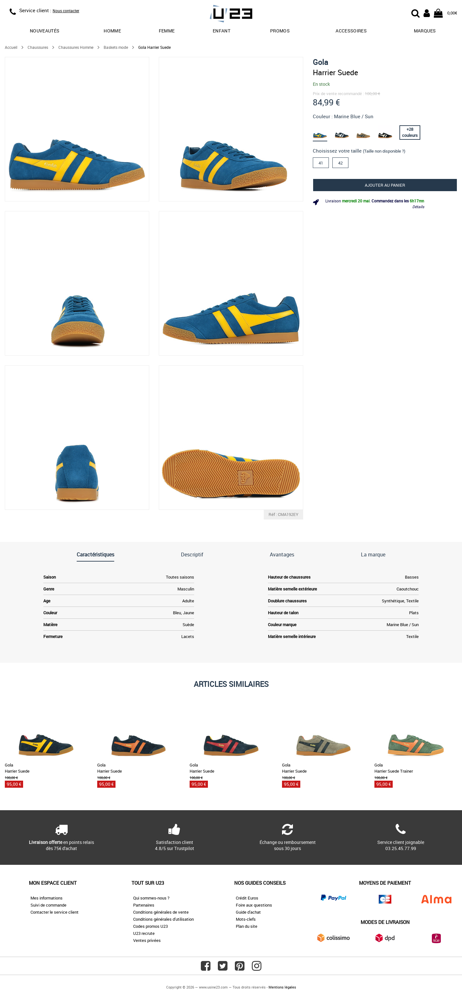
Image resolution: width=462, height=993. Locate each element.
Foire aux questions (254, 905)
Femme (167, 31)
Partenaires (143, 905)
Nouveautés (45, 31)
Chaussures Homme (75, 47)
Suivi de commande (48, 905)
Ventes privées (147, 940)
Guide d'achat (248, 912)
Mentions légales (282, 987)
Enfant (221, 31)
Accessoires (351, 31)
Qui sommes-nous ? (151, 898)
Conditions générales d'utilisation (163, 919)
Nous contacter (66, 10)
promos (280, 31)
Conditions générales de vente (161, 912)
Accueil (11, 47)
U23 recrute (144, 933)
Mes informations (46, 898)
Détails (418, 206)
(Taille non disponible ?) (384, 151)
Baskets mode (116, 47)
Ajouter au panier (385, 185)
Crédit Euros (247, 898)
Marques (425, 31)
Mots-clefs (246, 919)
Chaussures (38, 47)
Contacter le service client (54, 912)
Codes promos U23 (150, 926)
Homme (112, 31)
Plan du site (246, 926)
